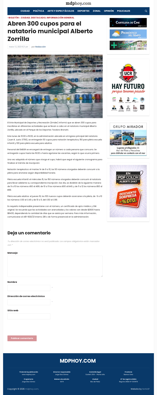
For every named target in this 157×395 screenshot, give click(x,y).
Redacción (40, 46)
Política (38, 11)
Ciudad (25, 11)
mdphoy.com (78, 360)
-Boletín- (13, 17)
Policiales (123, 11)
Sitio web (12, 310)
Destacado (38, 17)
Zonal (97, 11)
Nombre (12, 282)
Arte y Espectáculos (60, 11)
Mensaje (12, 253)
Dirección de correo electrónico (26, 296)
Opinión (109, 11)
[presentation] (28, 328)
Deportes (83, 11)
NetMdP (146, 389)
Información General (60, 17)
